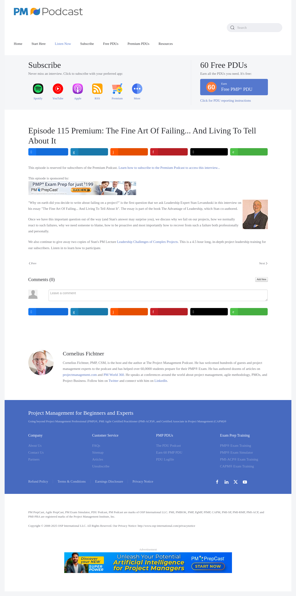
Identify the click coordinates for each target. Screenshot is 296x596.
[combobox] (254, 27)
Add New (261, 279)
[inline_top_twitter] (209, 151)
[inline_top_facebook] (48, 151)
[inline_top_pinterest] (169, 151)
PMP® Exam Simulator (236, 452)
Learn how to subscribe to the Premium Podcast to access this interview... (169, 168)
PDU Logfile (165, 459)
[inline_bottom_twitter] (209, 311)
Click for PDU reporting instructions (225, 100)
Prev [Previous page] (33, 263)
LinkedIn (160, 381)
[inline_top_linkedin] (89, 151)
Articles (97, 459)
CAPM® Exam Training (237, 466)
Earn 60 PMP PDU (169, 452)
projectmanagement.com (80, 375)
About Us (35, 445)
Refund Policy (38, 481)
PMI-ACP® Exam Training (239, 459)
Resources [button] (165, 44)
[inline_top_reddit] (129, 151)
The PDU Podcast (168, 445)
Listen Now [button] (63, 44)
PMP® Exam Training (235, 445)
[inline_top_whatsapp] (249, 151)
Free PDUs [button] (110, 44)
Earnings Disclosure (109, 481)
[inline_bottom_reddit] (129, 311)
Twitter (113, 381)
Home (18, 44)
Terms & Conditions (72, 481)
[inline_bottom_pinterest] (169, 311)
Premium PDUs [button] (138, 44)
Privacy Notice (142, 481)
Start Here (39, 44)
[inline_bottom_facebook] (48, 311)
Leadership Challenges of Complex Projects (147, 242)
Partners (34, 459)
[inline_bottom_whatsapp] (249, 311)
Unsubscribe (100, 466)
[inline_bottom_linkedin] (89, 311)
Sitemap (97, 452)
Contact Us (36, 452)
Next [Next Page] (263, 263)
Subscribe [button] (87, 44)
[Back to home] (48, 11)
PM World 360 (114, 375)
